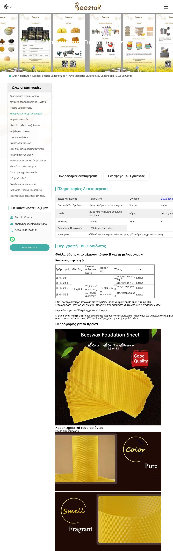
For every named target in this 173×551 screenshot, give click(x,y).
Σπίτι (14, 76)
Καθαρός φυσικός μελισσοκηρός (48, 76)
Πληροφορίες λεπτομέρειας (78, 176)
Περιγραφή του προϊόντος (126, 176)
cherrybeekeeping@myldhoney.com (35, 224)
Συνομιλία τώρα (30, 247)
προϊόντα (24, 76)
